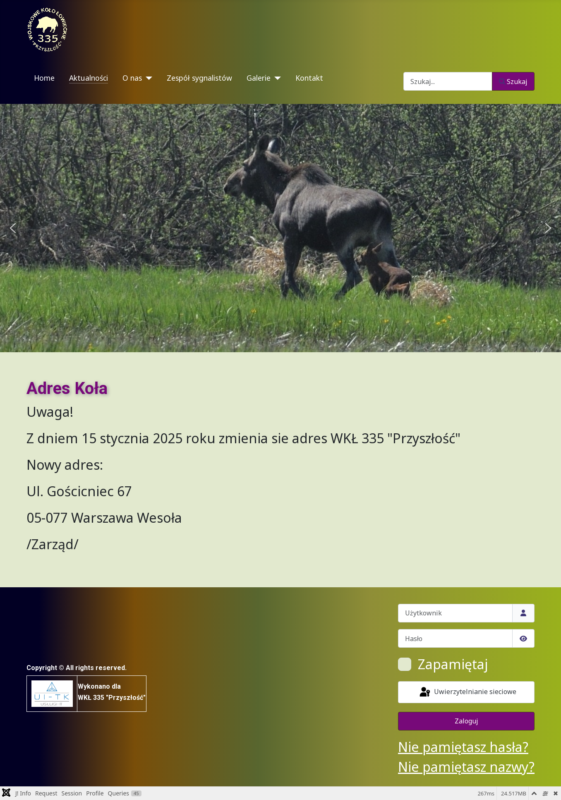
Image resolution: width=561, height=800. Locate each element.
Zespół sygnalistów (199, 78)
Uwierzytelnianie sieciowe (467, 692)
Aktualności (88, 78)
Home (44, 78)
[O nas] (147, 78)
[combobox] (447, 81)
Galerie (259, 78)
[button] (12, 228)
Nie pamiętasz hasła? (463, 747)
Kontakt (309, 78)
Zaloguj (466, 721)
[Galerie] (276, 78)
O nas (132, 78)
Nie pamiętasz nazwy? (466, 767)
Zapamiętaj (453, 664)
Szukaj (513, 81)
